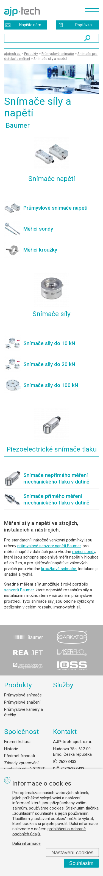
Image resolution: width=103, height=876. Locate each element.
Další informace (26, 843)
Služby (63, 685)
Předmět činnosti (19, 755)
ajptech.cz (12, 54)
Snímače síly (51, 314)
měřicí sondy (83, 551)
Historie (11, 748)
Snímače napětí (51, 179)
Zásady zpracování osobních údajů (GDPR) (25, 765)
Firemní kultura (17, 741)
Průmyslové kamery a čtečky (23, 712)
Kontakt (65, 732)
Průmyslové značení (22, 702)
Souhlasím (81, 863)
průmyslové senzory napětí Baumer (49, 545)
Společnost (21, 732)
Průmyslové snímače (23, 695)
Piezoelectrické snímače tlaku (52, 449)
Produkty (18, 685)
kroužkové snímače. (59, 568)
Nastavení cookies (72, 852)
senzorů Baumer (19, 589)
